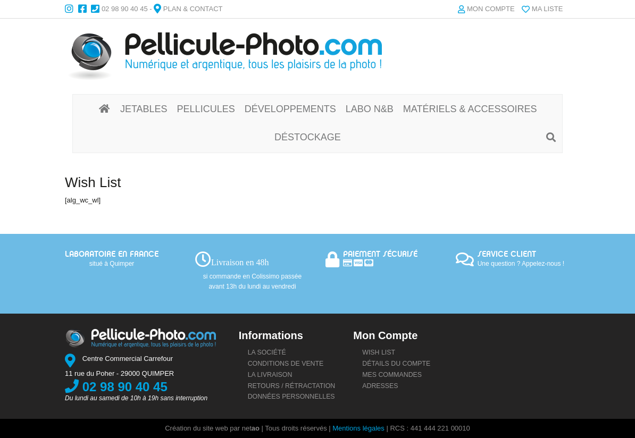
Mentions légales (358, 428)
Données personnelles (291, 396)
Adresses (380, 386)
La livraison (270, 374)
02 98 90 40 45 (125, 9)
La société (267, 352)
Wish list (378, 352)
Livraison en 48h (240, 262)
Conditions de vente (286, 363)
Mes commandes (392, 374)
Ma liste (547, 9)
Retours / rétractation (292, 386)
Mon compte (491, 9)
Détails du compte (396, 363)
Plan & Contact (193, 9)
